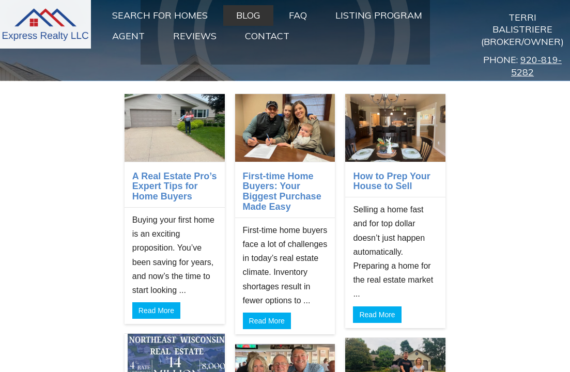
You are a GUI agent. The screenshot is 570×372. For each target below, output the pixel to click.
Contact (267, 36)
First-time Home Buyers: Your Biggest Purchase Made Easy (282, 191)
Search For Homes (160, 15)
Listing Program (378, 15)
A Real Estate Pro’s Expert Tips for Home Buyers (174, 186)
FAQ (298, 15)
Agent (128, 36)
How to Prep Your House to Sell (391, 181)
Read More (156, 310)
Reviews (195, 36)
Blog (248, 15)
